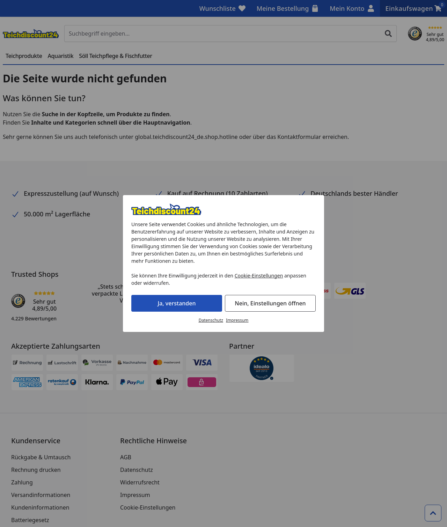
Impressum (237, 320)
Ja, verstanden (177, 303)
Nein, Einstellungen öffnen (270, 303)
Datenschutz (211, 320)
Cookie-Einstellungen (259, 275)
